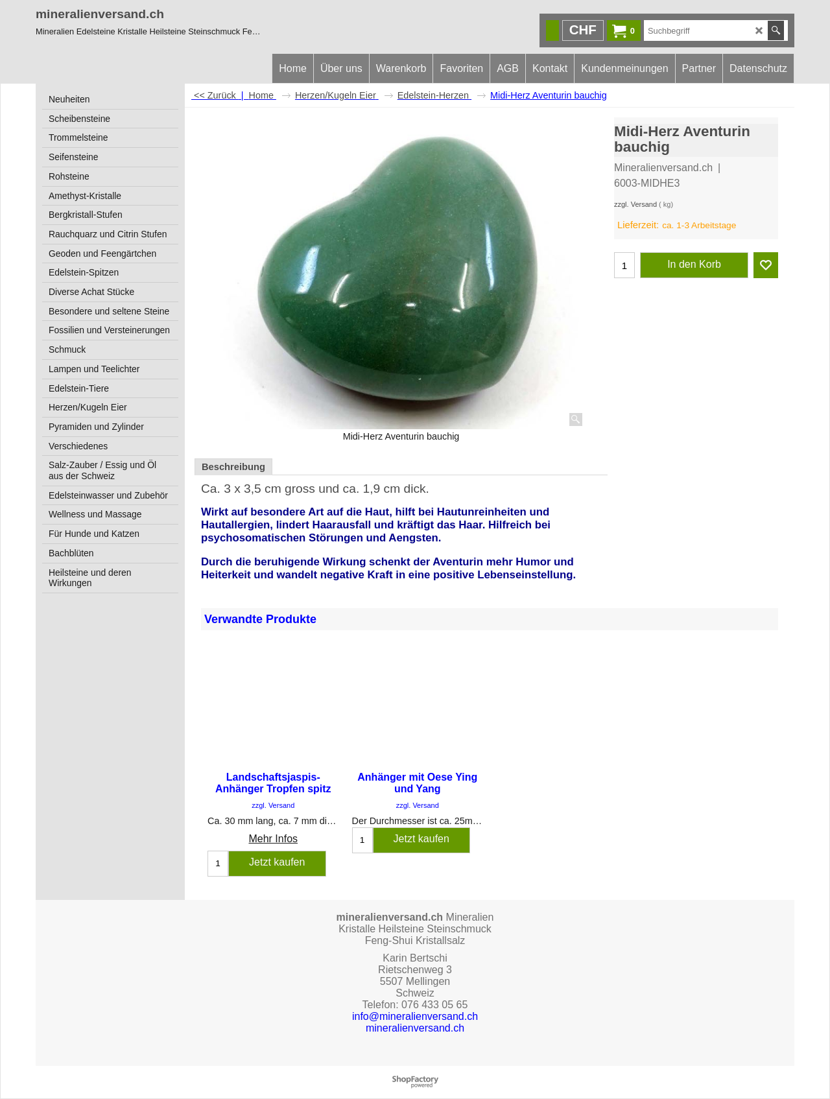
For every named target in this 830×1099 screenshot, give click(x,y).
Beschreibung (233, 467)
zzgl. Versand (635, 204)
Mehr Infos (273, 838)
